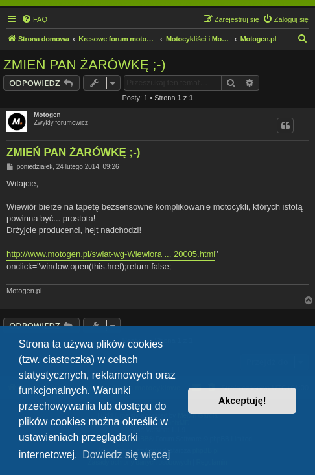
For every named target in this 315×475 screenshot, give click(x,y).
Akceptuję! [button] (242, 400)
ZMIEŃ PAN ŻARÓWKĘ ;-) (84, 64)
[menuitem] (34, 19)
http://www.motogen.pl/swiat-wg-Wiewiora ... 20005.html (110, 254)
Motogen (47, 114)
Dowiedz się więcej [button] (126, 454)
